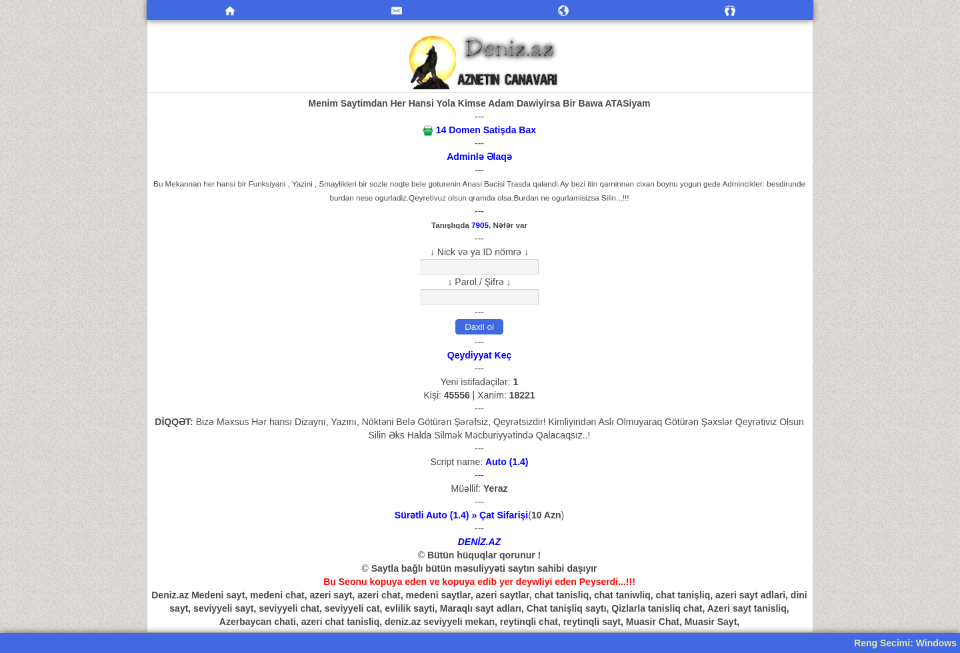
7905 (480, 225)
